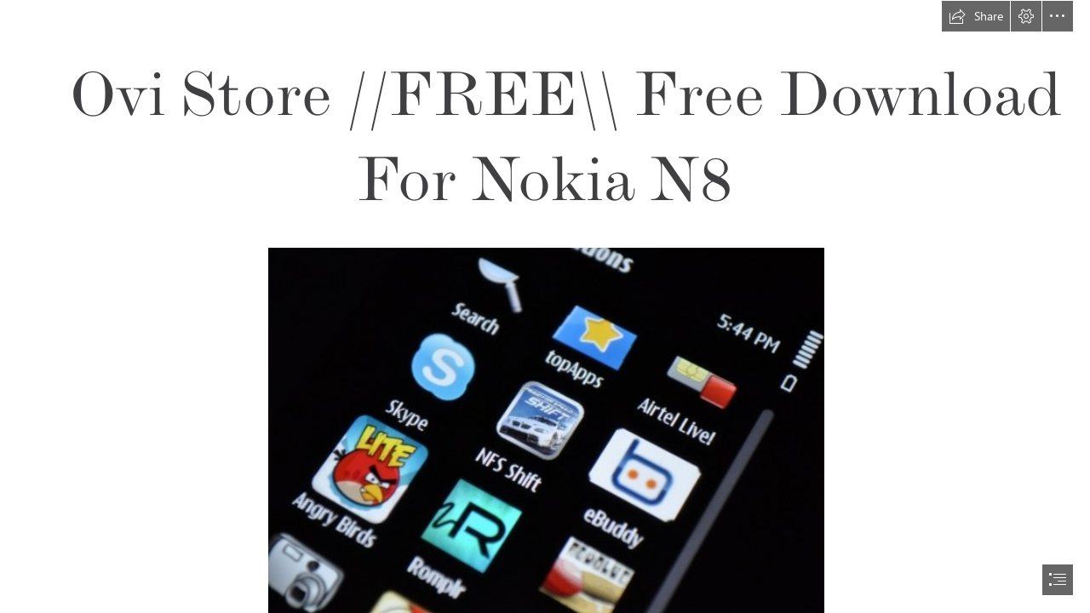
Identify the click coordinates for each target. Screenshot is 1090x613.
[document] (545, 306)
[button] (976, 16)
